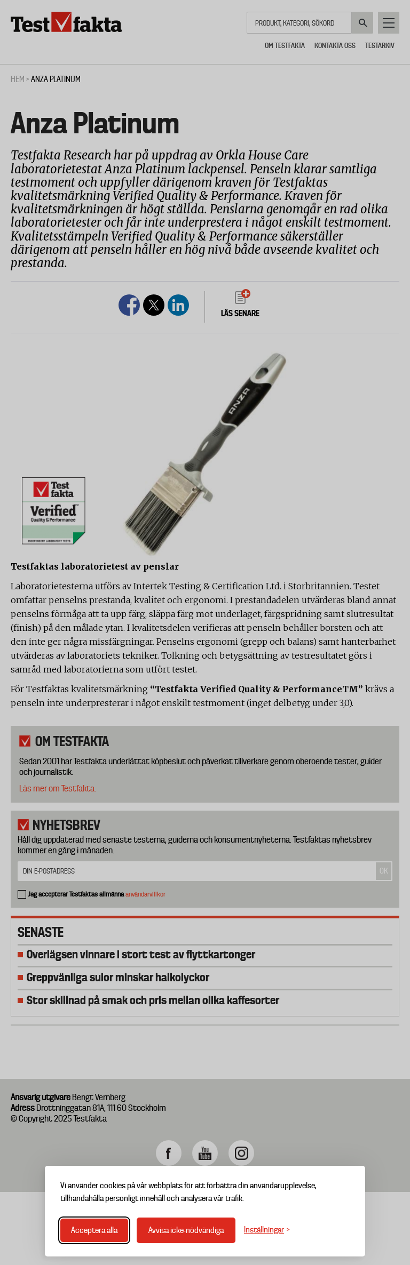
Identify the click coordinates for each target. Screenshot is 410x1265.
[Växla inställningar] (267, 1230)
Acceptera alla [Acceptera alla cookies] (94, 1230)
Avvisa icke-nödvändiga (186, 1230)
